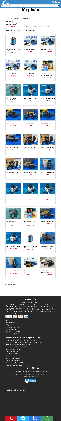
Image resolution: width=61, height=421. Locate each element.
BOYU (27, 26)
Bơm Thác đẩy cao (49, 305)
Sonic (32, 311)
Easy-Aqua (30, 306)
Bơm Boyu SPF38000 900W (30, 172)
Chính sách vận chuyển (11, 329)
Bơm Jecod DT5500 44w (12, 73)
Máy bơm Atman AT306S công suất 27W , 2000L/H (47, 74)
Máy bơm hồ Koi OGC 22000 (47, 172)
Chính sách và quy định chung (13, 331)
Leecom (36, 308)
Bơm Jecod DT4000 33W (29, 73)
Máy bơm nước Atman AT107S (29, 271)
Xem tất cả (14, 26)
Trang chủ (7, 18)
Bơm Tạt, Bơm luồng (38, 305)
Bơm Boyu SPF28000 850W (12, 147)
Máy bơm (26, 18)
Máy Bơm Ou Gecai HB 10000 (48, 98)
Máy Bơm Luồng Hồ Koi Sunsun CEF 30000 (11, 222)
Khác (40, 26)
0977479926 (16, 353)
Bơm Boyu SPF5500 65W (29, 123)
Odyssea (34, 309)
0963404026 (18, 349)
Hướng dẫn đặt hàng (10, 322)
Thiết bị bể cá (43, 311)
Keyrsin (28, 308)
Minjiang (17, 309)
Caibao (11, 306)
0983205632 (16, 344)
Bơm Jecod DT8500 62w (29, 49)
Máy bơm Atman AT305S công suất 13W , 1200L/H (29, 222)
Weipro (15, 313)
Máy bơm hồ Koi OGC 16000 (12, 271)
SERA (25, 311)
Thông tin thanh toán (11, 325)
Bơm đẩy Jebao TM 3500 (47, 246)
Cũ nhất (18, 30)
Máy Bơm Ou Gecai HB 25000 (30, 98)
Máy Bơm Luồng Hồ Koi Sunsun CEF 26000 (11, 99)
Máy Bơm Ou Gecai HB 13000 (13, 246)
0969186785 (17, 360)
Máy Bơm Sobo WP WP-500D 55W (30, 247)
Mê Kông (12, 309)
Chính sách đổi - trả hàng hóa (12, 327)
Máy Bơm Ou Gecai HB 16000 (13, 197)
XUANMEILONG (25, 313)
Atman (21, 26)
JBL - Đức (7, 308)
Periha (53, 309)
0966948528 (22, 344)
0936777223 (24, 347)
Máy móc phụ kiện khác (17, 18)
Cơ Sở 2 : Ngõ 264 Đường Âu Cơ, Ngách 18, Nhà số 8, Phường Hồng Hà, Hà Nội (24, 342)
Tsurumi (10, 313)
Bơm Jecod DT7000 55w (46, 49)
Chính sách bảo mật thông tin (13, 334)
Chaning (20, 306)
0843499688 (18, 358)
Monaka (22, 309)
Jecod (20, 308)
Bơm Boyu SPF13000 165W (47, 123)
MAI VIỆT (52, 308)
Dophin (25, 306)
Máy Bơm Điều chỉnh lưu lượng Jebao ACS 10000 (46, 271)
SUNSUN (36, 311)
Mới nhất (13, 30)
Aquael (7, 305)
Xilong (19, 313)
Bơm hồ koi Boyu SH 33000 (30, 147)
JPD (24, 308)
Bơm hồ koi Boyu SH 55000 (12, 172)
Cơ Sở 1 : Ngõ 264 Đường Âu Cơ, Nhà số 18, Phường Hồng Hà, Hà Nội (22, 340)
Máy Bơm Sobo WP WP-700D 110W (13, 49)
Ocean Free (28, 309)
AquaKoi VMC (19, 305)
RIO (11, 311)
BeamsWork (30, 305)
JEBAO (34, 26)
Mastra (7, 309)
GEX (45, 306)
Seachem (20, 311)
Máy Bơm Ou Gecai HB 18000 (30, 197)
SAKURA (15, 311)
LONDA (46, 308)
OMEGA (43, 309)
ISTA (52, 306)
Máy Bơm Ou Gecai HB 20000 (48, 197)
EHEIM (35, 306)
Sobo (28, 311)
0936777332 (18, 347)
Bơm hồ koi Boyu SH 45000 (47, 147)
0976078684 (29, 344)
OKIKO (38, 309)
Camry (15, 306)
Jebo (17, 308)
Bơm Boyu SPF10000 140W (47, 221)
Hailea (48, 306)
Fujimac (40, 306)
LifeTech (42, 308)
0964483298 (15, 351)
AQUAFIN (12, 305)
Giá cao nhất (24, 30)
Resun (8, 311)
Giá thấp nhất (32, 30)
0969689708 (24, 356)
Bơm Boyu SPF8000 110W (12, 123)
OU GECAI (47, 26)
